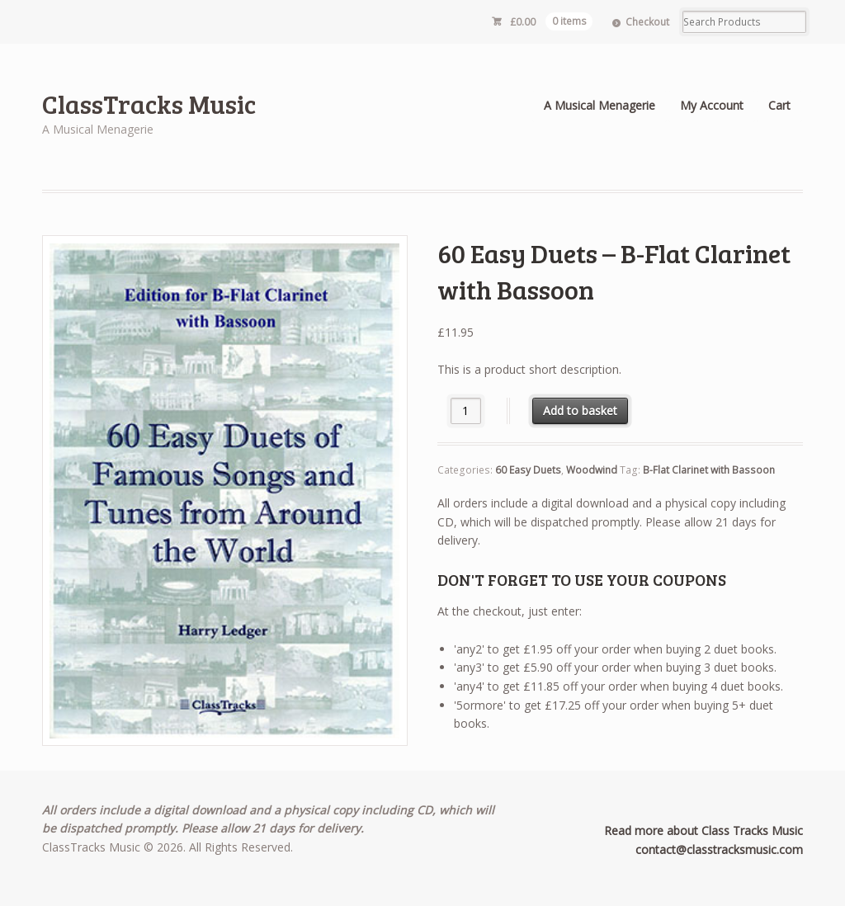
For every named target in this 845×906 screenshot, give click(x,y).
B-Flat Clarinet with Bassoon (709, 470)
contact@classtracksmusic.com (719, 849)
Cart (779, 105)
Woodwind (591, 470)
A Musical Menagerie (599, 105)
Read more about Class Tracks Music (703, 830)
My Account (712, 105)
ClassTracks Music (149, 103)
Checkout (647, 22)
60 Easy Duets (528, 470)
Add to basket (580, 410)
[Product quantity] (466, 410)
